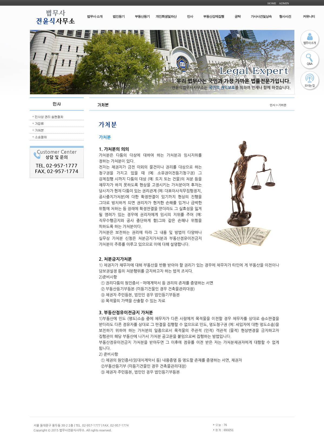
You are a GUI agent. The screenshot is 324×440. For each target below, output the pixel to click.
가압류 (39, 123)
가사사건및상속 (261, 16)
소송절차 (41, 137)
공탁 (238, 16)
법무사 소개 (94, 16)
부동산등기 (142, 16)
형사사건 (285, 16)
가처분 (39, 130)
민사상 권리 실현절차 (49, 116)
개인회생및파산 (166, 16)
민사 (190, 16)
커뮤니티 (309, 16)
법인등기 (119, 16)
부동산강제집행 (213, 16)
